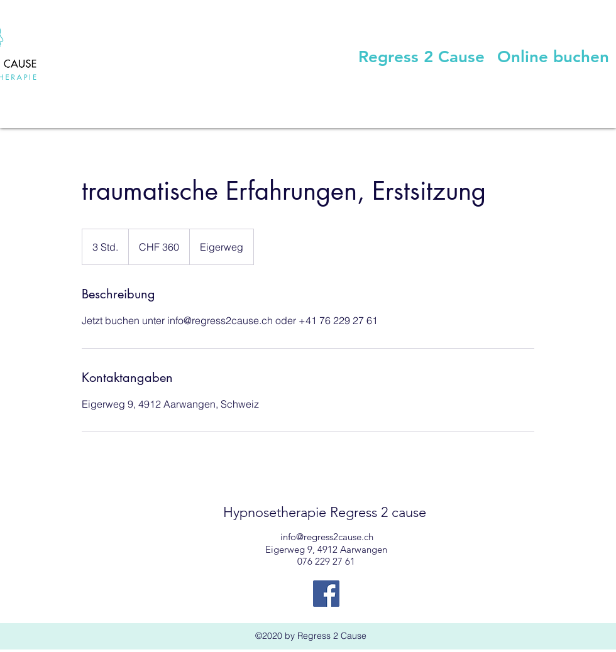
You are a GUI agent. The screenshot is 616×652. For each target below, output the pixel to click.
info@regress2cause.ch (326, 537)
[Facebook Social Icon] (326, 593)
